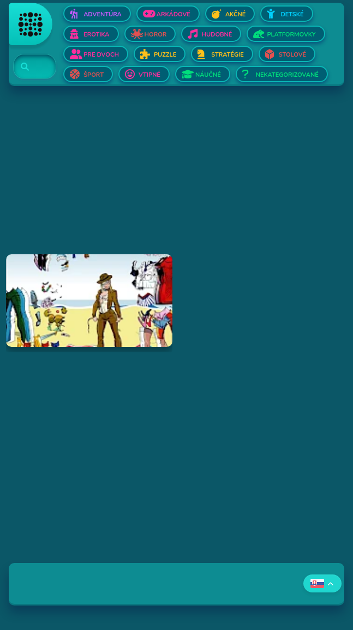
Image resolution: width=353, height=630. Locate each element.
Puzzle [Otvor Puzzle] (165, 55)
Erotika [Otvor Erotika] (96, 34)
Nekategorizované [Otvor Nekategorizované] (287, 75)
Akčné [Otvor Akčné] (235, 14)
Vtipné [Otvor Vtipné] (149, 75)
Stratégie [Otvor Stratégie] (227, 55)
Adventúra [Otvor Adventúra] (102, 14)
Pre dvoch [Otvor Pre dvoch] (101, 55)
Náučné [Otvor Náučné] (208, 75)
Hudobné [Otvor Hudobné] (216, 34)
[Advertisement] (176, 178)
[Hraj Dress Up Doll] (89, 300)
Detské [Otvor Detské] (291, 14)
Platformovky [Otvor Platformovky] (291, 34)
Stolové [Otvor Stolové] (292, 55)
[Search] (28, 66)
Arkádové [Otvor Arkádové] (173, 14)
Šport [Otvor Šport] (93, 75)
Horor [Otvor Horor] (156, 34)
